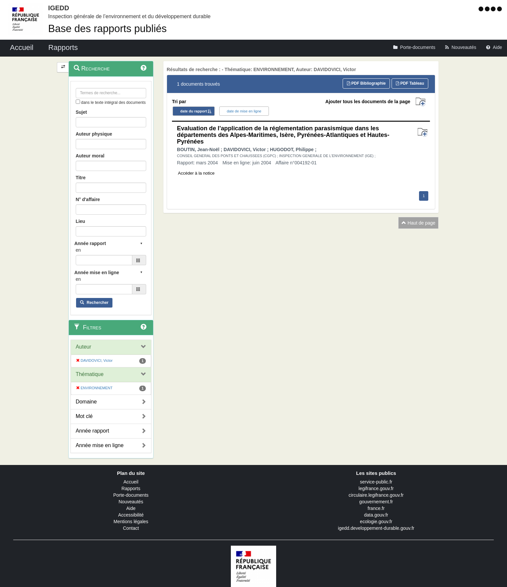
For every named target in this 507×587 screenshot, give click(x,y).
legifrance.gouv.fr (376, 488)
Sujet (81, 112)
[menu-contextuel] (78, 102)
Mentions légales (130, 521)
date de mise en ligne (244, 111)
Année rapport (92, 431)
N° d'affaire (88, 199)
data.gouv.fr (376, 515)
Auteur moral (90, 155)
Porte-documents (130, 495)
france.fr (376, 508)
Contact (131, 528)
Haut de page (418, 223)
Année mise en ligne (100, 445)
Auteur (83, 347)
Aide (131, 508)
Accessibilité (131, 515)
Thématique (90, 374)
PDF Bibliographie (366, 83)
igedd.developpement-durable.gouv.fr (376, 528)
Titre (81, 177)
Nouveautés (130, 501)
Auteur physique (94, 134)
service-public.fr (376, 481)
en (78, 250)
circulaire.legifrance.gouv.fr (376, 495)
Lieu (80, 221)
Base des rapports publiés (107, 28)
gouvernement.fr (376, 501)
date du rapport (193, 111)
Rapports (130, 488)
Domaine (86, 401)
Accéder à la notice (196, 173)
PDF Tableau (410, 83)
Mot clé (84, 416)
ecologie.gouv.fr (376, 521)
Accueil (130, 481)
